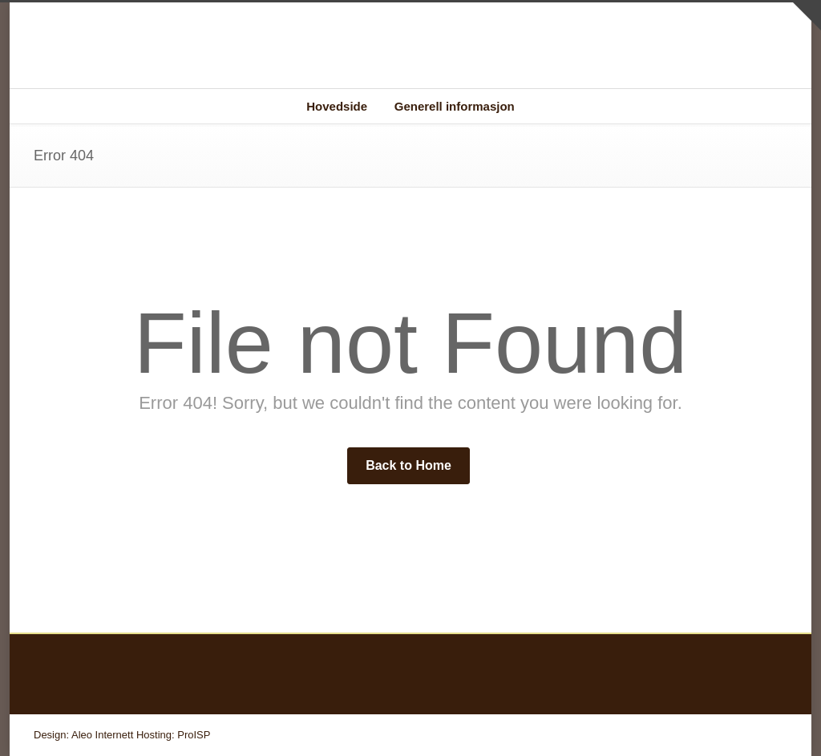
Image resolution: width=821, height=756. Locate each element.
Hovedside (336, 106)
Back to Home (408, 465)
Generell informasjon (454, 106)
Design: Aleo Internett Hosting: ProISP (122, 735)
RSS (771, 734)
